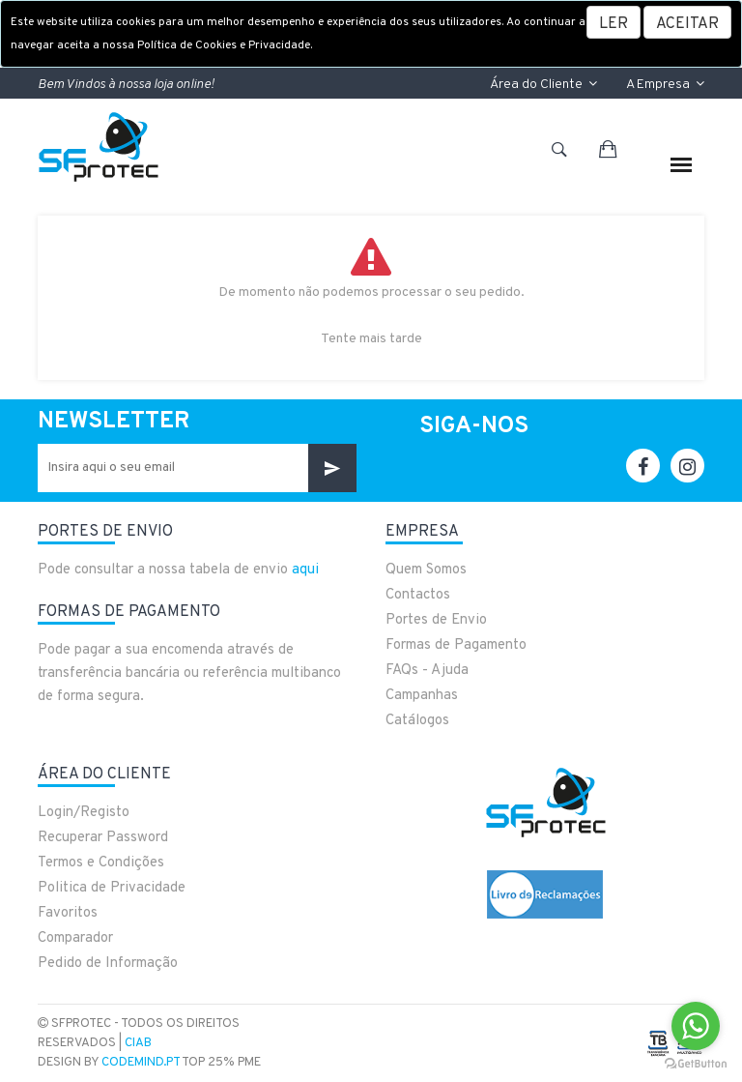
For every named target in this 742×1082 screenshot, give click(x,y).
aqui (305, 570)
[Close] (687, 22)
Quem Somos (426, 570)
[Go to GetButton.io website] (696, 1062)
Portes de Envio (436, 620)
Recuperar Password (103, 838)
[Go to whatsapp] (695, 1026)
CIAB (138, 1043)
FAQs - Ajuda (427, 670)
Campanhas (421, 696)
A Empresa (665, 84)
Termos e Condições (101, 863)
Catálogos (417, 721)
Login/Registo (83, 813)
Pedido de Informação (108, 963)
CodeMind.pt (140, 1062)
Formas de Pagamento (456, 645)
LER (613, 24)
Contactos (417, 595)
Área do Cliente (543, 84)
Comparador (75, 938)
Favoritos (68, 913)
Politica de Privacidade (112, 888)
